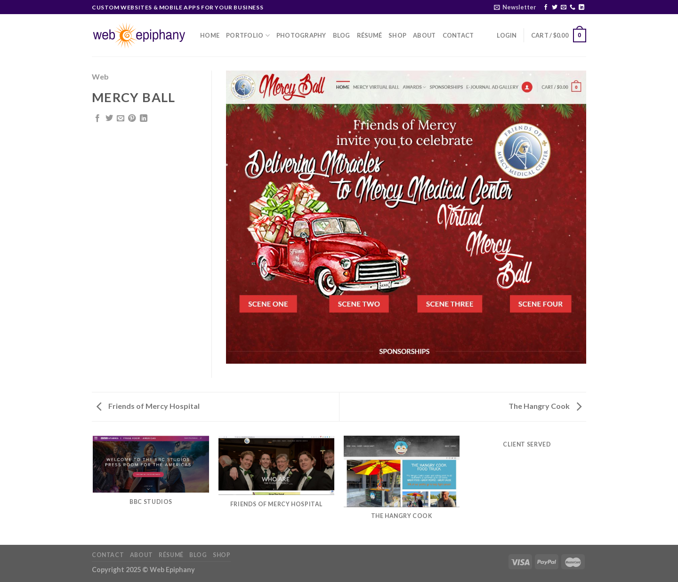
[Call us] (572, 7)
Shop (397, 35)
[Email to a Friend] (120, 118)
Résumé (369, 35)
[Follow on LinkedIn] (581, 7)
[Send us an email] (563, 7)
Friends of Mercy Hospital (148, 405)
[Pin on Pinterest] (132, 118)
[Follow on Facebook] (546, 7)
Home (209, 35)
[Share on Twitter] (109, 118)
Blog (341, 35)
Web (100, 76)
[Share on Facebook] (97, 118)
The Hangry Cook (544, 405)
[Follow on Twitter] (554, 7)
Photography (301, 35)
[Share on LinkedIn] (143, 118)
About (424, 35)
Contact (458, 35)
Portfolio (248, 35)
